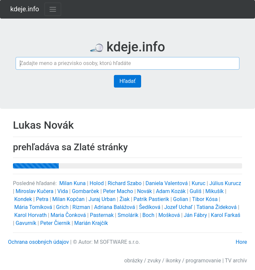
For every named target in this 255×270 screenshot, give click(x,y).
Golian (181, 199)
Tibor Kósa (205, 199)
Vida (63, 191)
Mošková (169, 215)
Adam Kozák (171, 191)
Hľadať (127, 81)
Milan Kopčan (69, 199)
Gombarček (86, 191)
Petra (43, 199)
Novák (145, 191)
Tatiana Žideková (217, 207)
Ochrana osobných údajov (38, 242)
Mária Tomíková (33, 207)
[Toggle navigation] (52, 9)
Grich (63, 207)
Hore (241, 242)
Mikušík (215, 191)
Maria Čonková (68, 215)
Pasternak (102, 215)
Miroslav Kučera (35, 191)
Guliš (196, 191)
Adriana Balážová (115, 207)
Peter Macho (118, 191)
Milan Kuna (73, 183)
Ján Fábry (196, 215)
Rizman (81, 207)
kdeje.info (24, 9)
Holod (97, 183)
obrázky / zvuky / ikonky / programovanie (172, 260)
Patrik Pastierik (151, 199)
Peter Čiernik (56, 223)
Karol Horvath (31, 215)
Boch (149, 215)
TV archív (236, 260)
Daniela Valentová (167, 183)
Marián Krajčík (91, 223)
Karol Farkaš (225, 215)
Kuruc (199, 183)
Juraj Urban (103, 199)
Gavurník (27, 223)
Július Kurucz (225, 183)
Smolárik (129, 215)
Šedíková (150, 207)
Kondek (23, 199)
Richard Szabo (125, 183)
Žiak (125, 199)
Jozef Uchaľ (179, 207)
